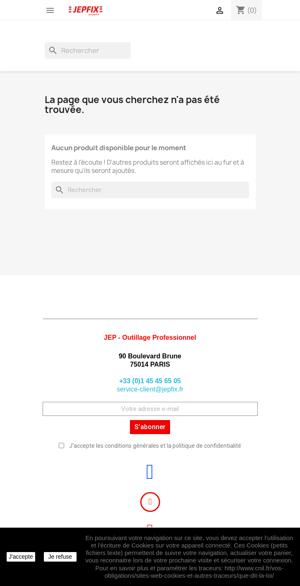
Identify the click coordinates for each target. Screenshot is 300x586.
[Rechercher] (88, 50)
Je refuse (60, 556)
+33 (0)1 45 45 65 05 (150, 380)
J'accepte (21, 556)
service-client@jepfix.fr (150, 389)
